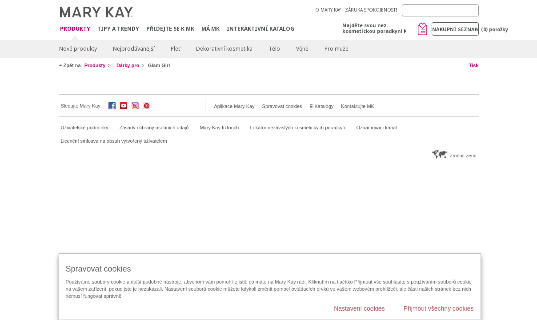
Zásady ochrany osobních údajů (154, 127)
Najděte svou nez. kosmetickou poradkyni (372, 28)
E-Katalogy (321, 106)
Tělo (274, 48)
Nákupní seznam (455, 29)
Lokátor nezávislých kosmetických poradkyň (297, 127)
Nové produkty (78, 48)
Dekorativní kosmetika (224, 48)
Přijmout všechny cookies (439, 308)
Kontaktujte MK (357, 106)
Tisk (474, 65)
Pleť (175, 48)
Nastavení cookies (359, 308)
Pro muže (337, 48)
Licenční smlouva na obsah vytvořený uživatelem (114, 141)
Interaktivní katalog (260, 29)
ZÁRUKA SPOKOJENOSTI (371, 10)
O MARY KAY (328, 10)
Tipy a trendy (118, 29)
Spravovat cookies (282, 106)
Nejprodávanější (134, 48)
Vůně (302, 48)
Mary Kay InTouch (219, 127)
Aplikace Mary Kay (234, 106)
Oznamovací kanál (376, 127)
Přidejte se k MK (170, 29)
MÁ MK (210, 29)
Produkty (75, 29)
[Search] (440, 10)
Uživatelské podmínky (84, 127)
